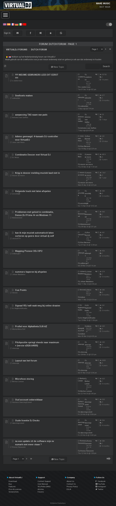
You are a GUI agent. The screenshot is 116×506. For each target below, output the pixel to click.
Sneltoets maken (24, 95)
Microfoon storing (24, 379)
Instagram (101, 486)
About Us (70, 481)
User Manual (43, 484)
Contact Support (44, 481)
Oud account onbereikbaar (29, 399)
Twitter (99, 489)
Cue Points (21, 290)
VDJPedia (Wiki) (44, 486)
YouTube (100, 484)
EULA (69, 489)
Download (13, 481)
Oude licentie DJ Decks (27, 420)
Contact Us (71, 484)
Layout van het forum (26, 360)
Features (12, 486)
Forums (41, 492)
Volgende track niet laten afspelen (33, 191)
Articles (41, 489)
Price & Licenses (15, 489)
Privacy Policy (72, 486)
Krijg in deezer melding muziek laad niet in (37, 173)
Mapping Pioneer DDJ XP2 (28, 251)
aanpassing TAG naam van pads (31, 115)
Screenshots (14, 492)
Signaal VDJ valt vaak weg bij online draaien (37, 305)
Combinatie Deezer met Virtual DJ (33, 154)
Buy (10, 484)
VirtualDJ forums (16, 49)
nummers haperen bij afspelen (31, 272)
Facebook (100, 481)
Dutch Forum (39, 49)
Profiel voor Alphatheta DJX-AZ (31, 326)
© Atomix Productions (58, 503)
